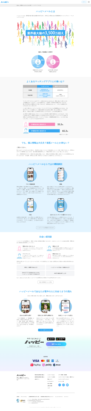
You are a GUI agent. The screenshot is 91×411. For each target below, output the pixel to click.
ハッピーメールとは (50, 374)
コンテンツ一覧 (61, 381)
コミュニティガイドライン (59, 396)
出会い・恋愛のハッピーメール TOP (24, 5)
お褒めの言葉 (49, 385)
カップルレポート (50, 381)
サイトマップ (66, 396)
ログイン (84, 1)
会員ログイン (37, 379)
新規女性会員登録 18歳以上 (39, 374)
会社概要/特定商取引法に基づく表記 (34, 396)
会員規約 (18, 396)
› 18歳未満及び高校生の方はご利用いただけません (56, 347)
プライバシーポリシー (24, 396)
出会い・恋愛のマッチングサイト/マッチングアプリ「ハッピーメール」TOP (23, 378)
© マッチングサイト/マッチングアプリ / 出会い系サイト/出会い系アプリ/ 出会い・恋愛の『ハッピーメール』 (45, 407)
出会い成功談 (49, 383)
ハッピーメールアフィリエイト (63, 379)
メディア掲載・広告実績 (62, 374)
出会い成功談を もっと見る (45, 282)
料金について (49, 379)
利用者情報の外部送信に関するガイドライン (47, 396)
